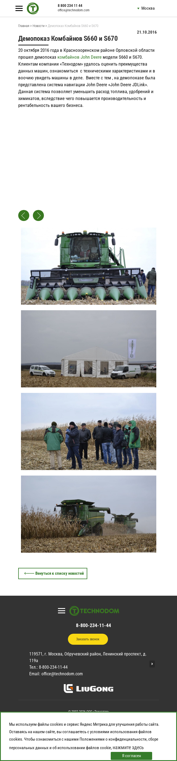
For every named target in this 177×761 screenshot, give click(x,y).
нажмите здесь (128, 747)
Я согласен (131, 755)
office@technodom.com (73, 10)
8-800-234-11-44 (93, 625)
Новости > (40, 26)
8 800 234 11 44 (70, 5)
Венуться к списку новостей (59, 573)
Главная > (25, 26)
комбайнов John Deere (79, 57)
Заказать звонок (87, 639)
